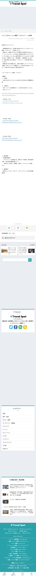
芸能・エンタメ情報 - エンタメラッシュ (18, 541)
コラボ (4, 436)
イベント (5, 429)
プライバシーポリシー (26, 529)
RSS (25, 329)
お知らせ (5, 448)
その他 (4, 445)
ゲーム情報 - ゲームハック (18, 543)
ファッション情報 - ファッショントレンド (18, 545)
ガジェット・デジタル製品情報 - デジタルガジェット (19, 557)
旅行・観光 (12, 233)
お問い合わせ (24, 531)
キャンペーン (6, 432)
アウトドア (6, 426)
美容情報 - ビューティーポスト (18, 547)
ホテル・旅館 (6, 420)
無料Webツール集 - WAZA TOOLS (18, 565)
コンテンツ (6, 439)
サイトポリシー (14, 531)
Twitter (11, 329)
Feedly (20, 329)
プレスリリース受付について (14, 533)
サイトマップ (27, 533)
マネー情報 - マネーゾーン (18, 551)
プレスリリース (7, 442)
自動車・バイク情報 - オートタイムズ (18, 555)
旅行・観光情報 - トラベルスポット (18, 553)
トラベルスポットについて (11, 529)
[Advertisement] (18, 18)
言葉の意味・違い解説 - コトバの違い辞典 (18, 568)
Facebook (15, 329)
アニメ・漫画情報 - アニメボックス (18, 539)
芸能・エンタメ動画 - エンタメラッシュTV (18, 559)
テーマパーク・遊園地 (9, 423)
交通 (4, 413)
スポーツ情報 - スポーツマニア (18, 549)
